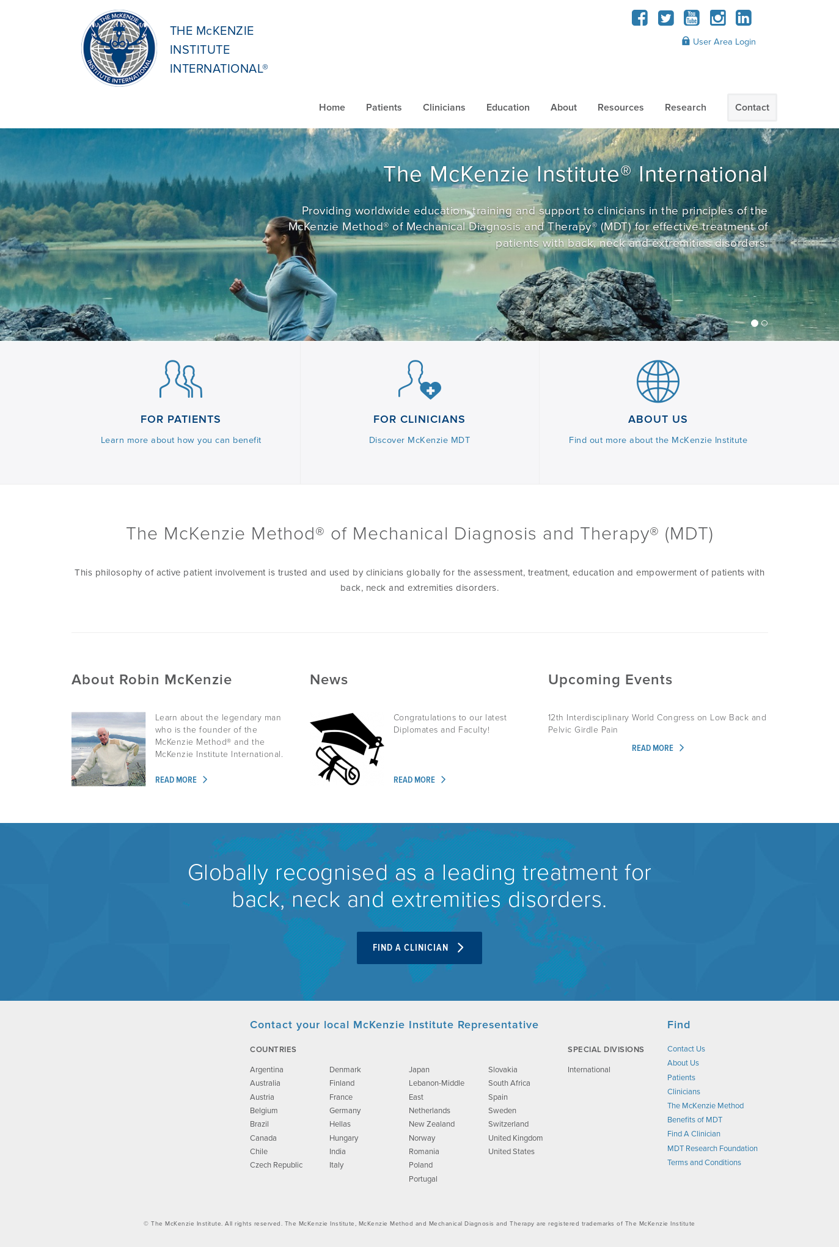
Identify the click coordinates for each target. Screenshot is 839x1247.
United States (511, 1152)
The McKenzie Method (705, 1106)
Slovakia (503, 1070)
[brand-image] (149, 1079)
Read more (182, 780)
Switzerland (508, 1124)
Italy (336, 1165)
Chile (259, 1152)
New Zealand (432, 1124)
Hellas (340, 1124)
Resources (621, 107)
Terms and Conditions (704, 1163)
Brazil (259, 1124)
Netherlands (429, 1111)
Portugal (423, 1179)
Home (332, 107)
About (564, 107)
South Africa (509, 1083)
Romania (424, 1152)
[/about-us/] (419, 235)
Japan (419, 1070)
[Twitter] (666, 21)
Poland (421, 1165)
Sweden (502, 1111)
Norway (422, 1138)
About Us (683, 1063)
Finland (341, 1083)
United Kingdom (515, 1138)
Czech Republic (276, 1165)
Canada (263, 1138)
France (341, 1097)
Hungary (343, 1138)
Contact (752, 107)
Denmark (345, 1070)
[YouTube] (692, 21)
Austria (262, 1097)
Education (508, 107)
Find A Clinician (419, 948)
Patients (384, 107)
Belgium (264, 1111)
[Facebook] (640, 21)
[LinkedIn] (744, 21)
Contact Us (686, 1049)
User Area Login (718, 41)
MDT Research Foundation (712, 1149)
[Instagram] (718, 21)
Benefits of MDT (694, 1120)
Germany (345, 1111)
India (337, 1152)
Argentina (267, 1070)
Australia (265, 1083)
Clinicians (444, 107)
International (589, 1070)
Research (685, 107)
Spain (498, 1097)
